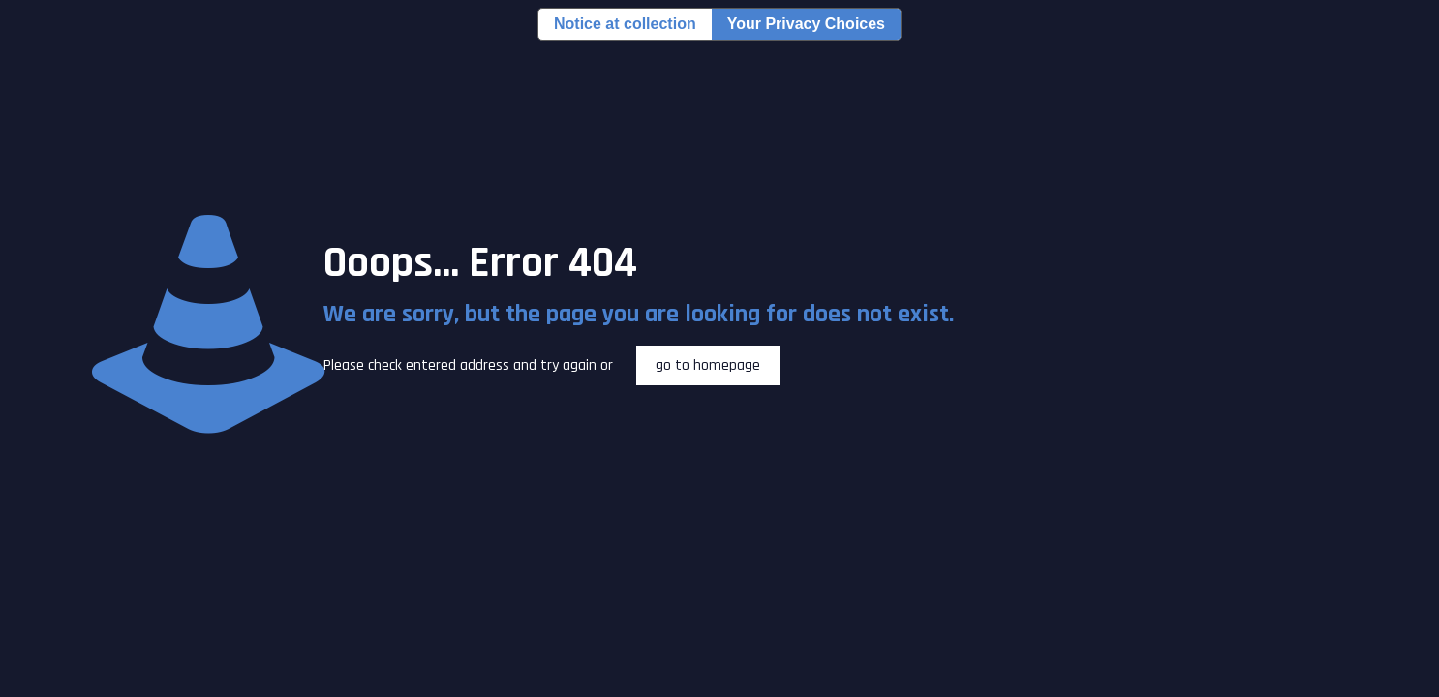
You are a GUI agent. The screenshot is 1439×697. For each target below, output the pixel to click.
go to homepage (708, 365)
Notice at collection (625, 23)
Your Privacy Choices (806, 23)
